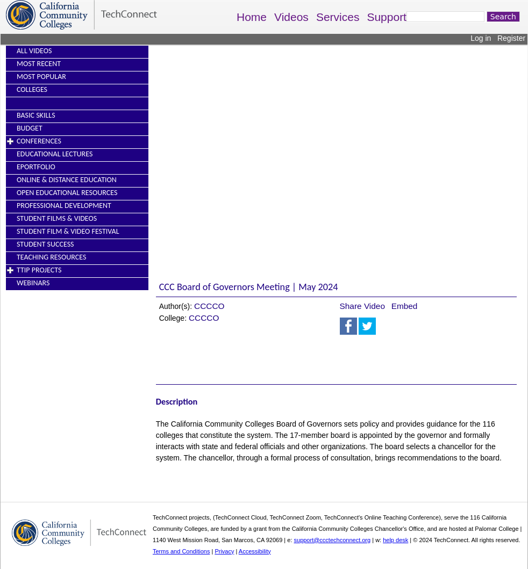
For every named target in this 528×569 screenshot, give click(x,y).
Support (386, 17)
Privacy (224, 551)
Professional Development (64, 205)
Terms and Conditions (181, 551)
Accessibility (255, 551)
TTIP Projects (39, 270)
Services (338, 17)
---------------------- (42, 102)
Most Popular (41, 76)
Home (252, 17)
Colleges (32, 89)
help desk (395, 540)
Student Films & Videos (57, 218)
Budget (29, 128)
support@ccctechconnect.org (332, 540)
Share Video (362, 306)
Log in (480, 38)
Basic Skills (36, 115)
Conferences (39, 141)
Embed (404, 306)
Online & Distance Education (67, 179)
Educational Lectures (54, 154)
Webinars (33, 282)
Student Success (45, 244)
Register (511, 38)
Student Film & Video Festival (68, 231)
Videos (291, 17)
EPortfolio (36, 166)
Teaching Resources (51, 257)
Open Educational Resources (67, 192)
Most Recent (39, 63)
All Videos (34, 50)
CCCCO (209, 306)
